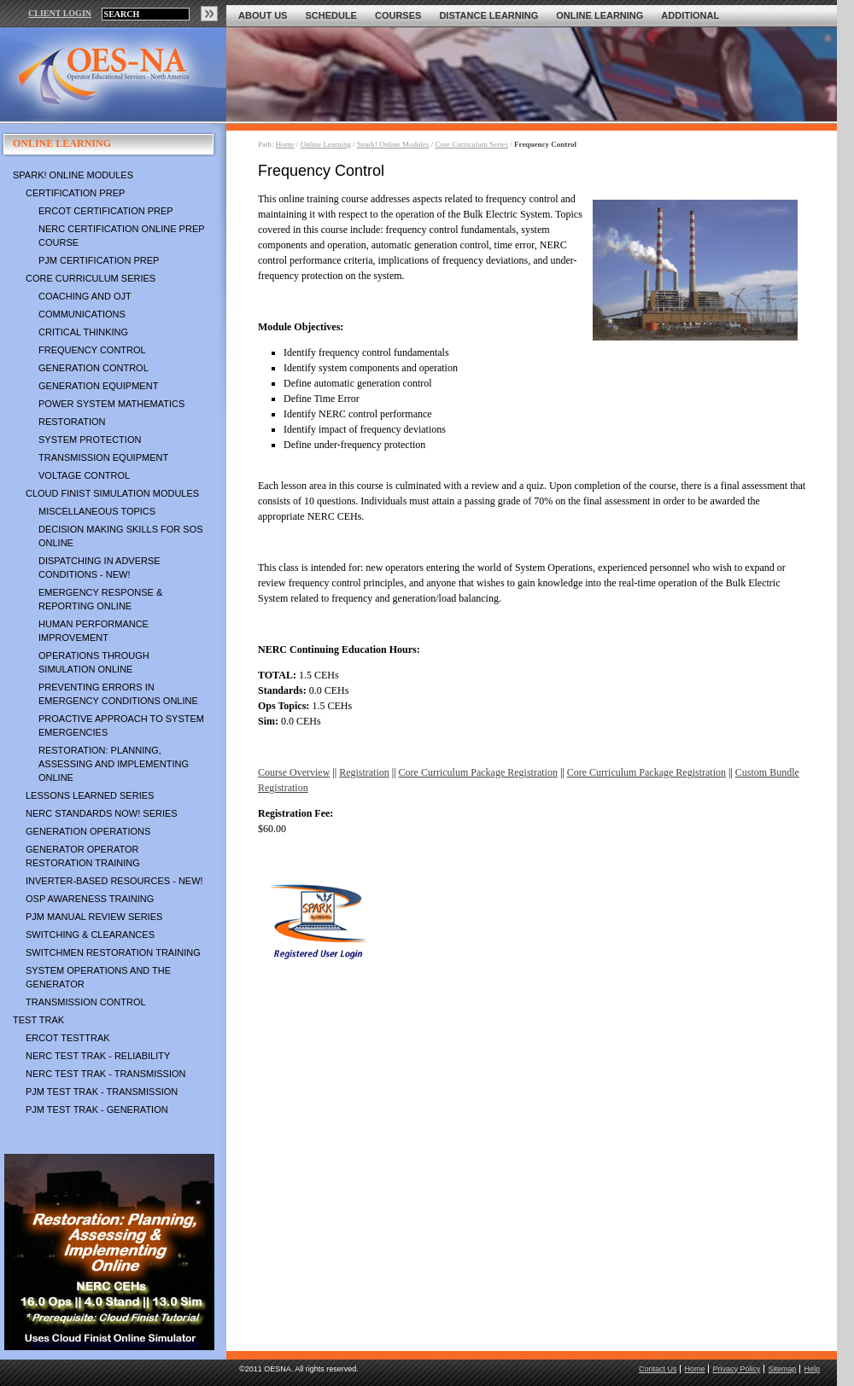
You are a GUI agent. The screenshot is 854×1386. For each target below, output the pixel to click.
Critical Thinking (83, 332)
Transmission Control (86, 1002)
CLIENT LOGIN (59, 13)
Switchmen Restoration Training (113, 952)
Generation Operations (88, 831)
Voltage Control (84, 475)
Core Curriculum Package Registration (478, 772)
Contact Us (658, 1369)
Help (812, 1369)
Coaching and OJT (85, 296)
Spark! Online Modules (73, 175)
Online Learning (599, 15)
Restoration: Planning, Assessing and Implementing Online (113, 764)
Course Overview (294, 772)
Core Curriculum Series (90, 278)
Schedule (331, 15)
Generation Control (93, 368)
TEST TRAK (38, 1020)
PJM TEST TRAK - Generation (97, 1109)
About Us (262, 15)
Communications (82, 314)
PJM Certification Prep (98, 260)
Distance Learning (488, 15)
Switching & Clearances (90, 934)
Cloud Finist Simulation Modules (112, 493)
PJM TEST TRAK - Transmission (102, 1091)
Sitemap (782, 1369)
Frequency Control (92, 350)
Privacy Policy (736, 1369)
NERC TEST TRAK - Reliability (98, 1056)
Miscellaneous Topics (96, 511)
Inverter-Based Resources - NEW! (114, 881)
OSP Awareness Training (90, 899)
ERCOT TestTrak (68, 1038)
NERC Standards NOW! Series (102, 813)
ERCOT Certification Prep (105, 211)
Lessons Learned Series (90, 795)
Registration (364, 772)
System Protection (89, 439)
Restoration (71, 421)
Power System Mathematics (111, 404)
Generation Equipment (98, 386)
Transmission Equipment (103, 457)
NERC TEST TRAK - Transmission (105, 1074)
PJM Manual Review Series (94, 916)
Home (285, 144)
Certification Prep (75, 193)
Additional (690, 15)
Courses (398, 15)
